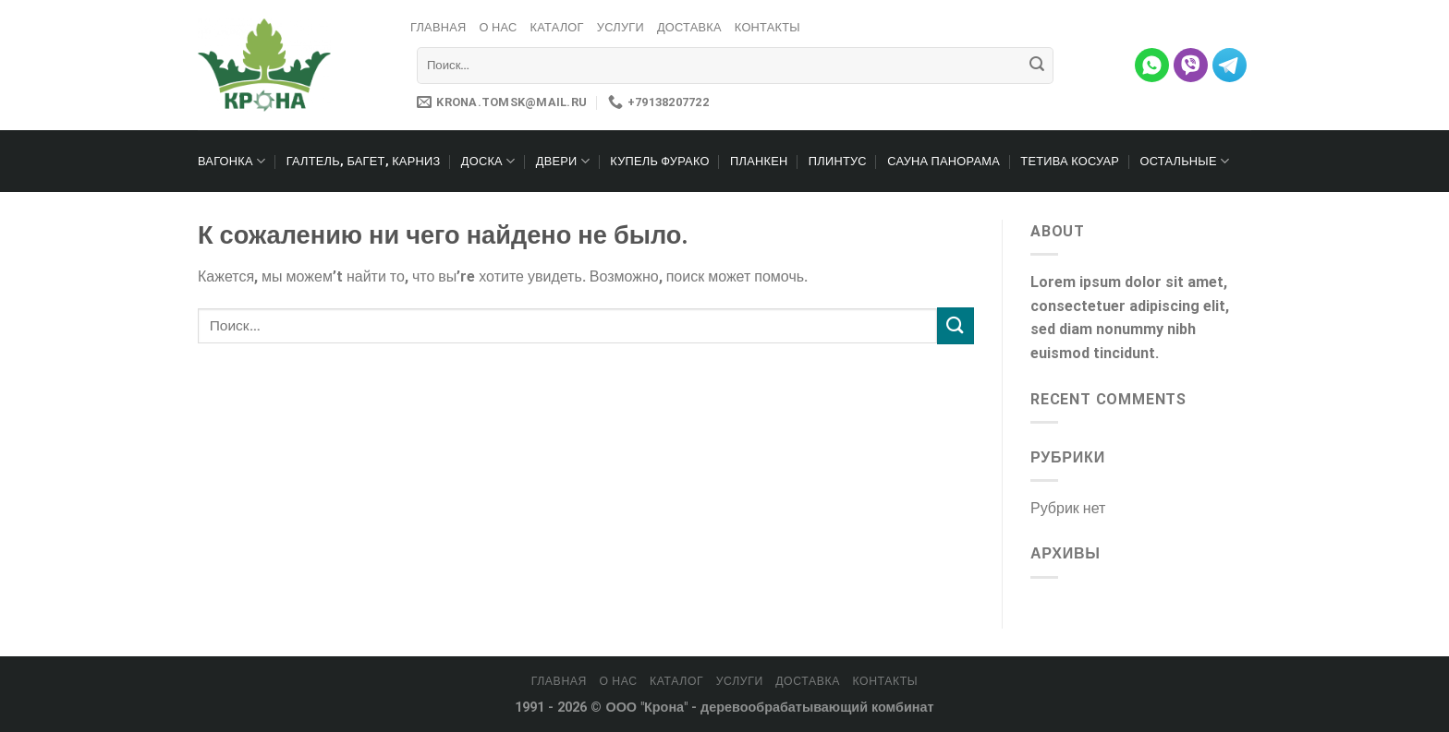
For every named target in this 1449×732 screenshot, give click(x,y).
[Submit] (1037, 65)
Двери (563, 161)
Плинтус (838, 161)
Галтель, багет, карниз (363, 161)
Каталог (556, 27)
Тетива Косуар (1069, 161)
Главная (438, 27)
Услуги (620, 27)
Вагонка (231, 161)
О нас (499, 27)
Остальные (1185, 161)
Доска (488, 161)
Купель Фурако (659, 161)
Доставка (689, 27)
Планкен (758, 161)
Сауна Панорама (943, 161)
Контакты (767, 27)
